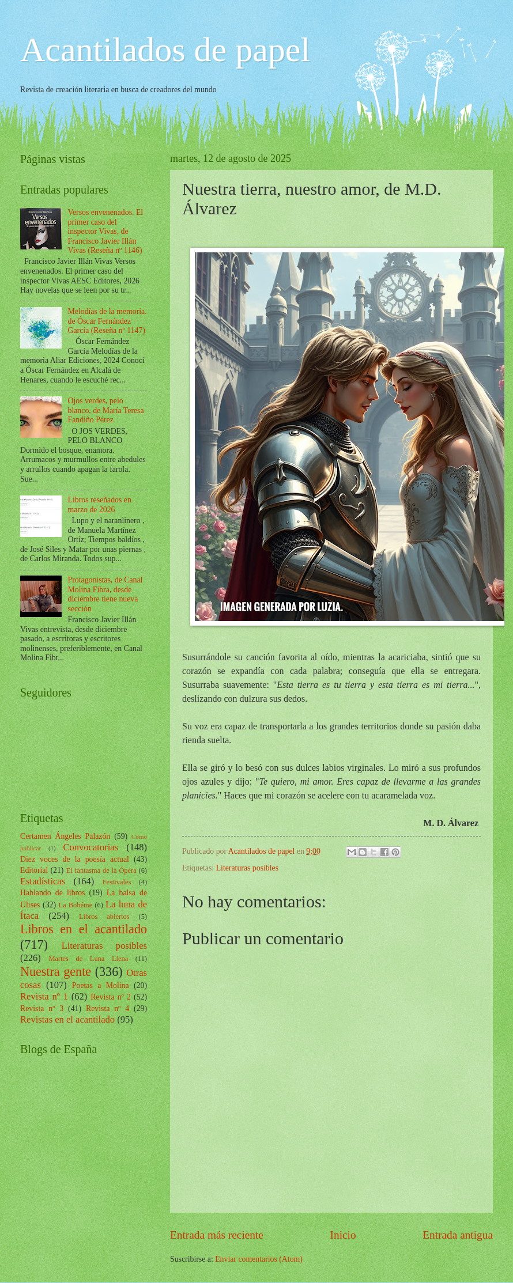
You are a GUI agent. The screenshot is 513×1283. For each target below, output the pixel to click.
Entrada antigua (458, 1235)
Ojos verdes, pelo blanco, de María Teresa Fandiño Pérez (106, 410)
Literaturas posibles (247, 868)
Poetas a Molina (100, 985)
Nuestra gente (55, 971)
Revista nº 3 (41, 1008)
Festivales (117, 882)
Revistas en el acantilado (67, 1019)
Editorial (34, 870)
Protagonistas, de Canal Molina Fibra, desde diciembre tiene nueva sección (105, 594)
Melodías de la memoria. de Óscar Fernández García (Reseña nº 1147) (107, 321)
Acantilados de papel (165, 50)
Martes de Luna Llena (88, 959)
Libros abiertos (104, 917)
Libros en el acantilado (83, 929)
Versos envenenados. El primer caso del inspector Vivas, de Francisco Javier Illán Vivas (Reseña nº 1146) (106, 231)
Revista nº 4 (107, 1008)
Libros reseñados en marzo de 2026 (99, 504)
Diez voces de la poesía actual (74, 859)
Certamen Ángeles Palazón (65, 836)
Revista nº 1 (44, 996)
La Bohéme (76, 905)
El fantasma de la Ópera (101, 870)
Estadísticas (42, 881)
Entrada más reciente (216, 1235)
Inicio (343, 1235)
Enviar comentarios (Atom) (259, 1259)
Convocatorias (90, 847)
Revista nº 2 (110, 997)
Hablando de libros (52, 892)
